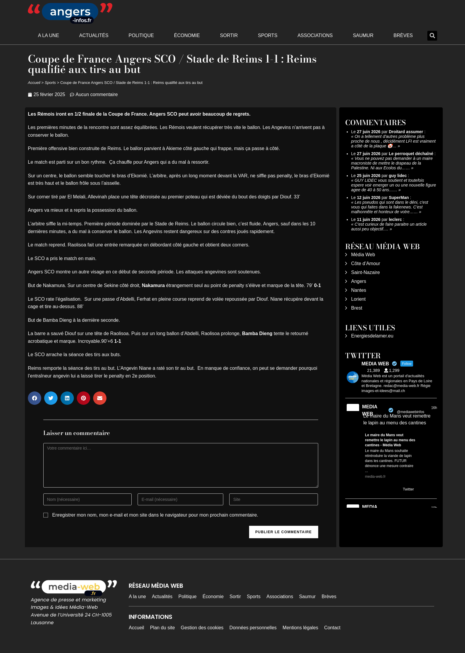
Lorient (358, 299)
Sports (268, 35)
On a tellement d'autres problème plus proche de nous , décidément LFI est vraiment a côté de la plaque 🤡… (393, 141)
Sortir (229, 35)
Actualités (94, 35)
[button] (432, 36)
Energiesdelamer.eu (372, 335)
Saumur (363, 35)
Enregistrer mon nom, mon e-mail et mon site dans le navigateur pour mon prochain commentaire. (155, 514)
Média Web (363, 254)
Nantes (358, 290)
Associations (315, 35)
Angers (358, 281)
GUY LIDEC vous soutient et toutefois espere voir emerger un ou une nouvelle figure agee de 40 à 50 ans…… (393, 185)
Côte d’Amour (365, 263)
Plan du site (162, 627)
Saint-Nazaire (365, 272)
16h (434, 408)
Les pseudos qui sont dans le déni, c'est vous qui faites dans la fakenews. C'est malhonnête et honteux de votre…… (389, 207)
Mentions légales (300, 627)
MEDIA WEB (369, 410)
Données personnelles (253, 627)
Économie (187, 35)
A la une (48, 35)
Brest (356, 307)
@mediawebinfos (410, 412)
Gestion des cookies (202, 627)
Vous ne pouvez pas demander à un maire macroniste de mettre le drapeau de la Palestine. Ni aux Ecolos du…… (392, 163)
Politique (141, 35)
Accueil (34, 82)
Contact (332, 627)
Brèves (403, 35)
